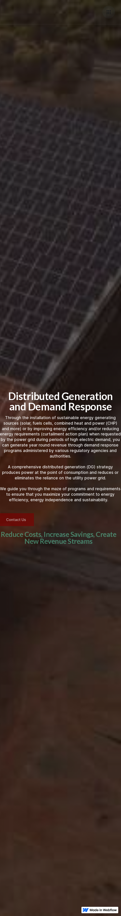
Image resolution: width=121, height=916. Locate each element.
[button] (108, 12)
